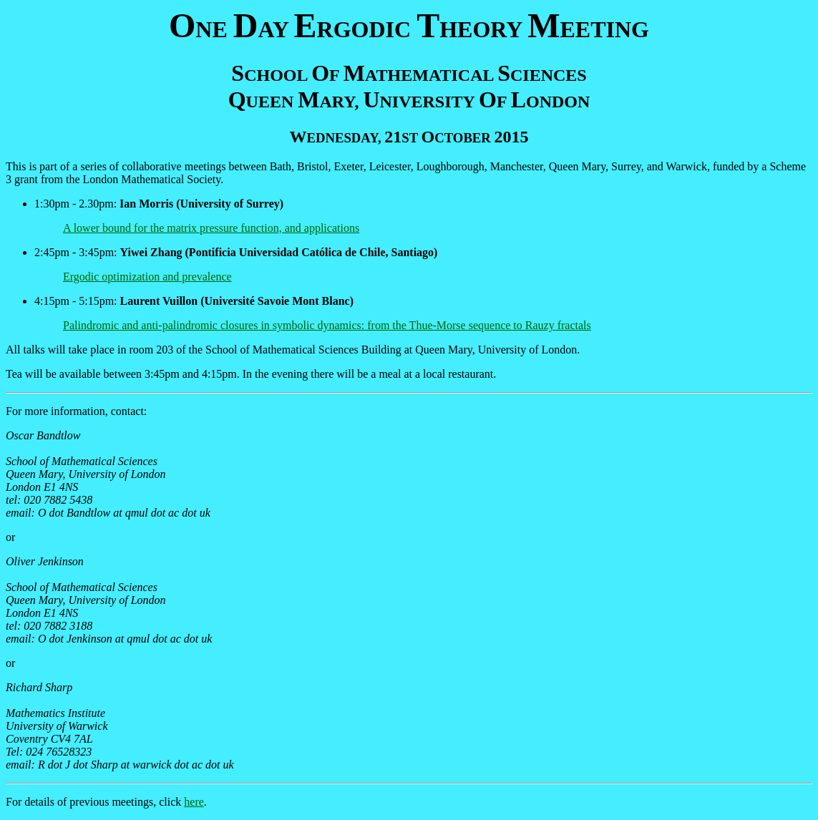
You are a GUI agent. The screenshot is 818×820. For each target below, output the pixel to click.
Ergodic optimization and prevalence (147, 276)
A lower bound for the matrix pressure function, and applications (211, 228)
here (194, 802)
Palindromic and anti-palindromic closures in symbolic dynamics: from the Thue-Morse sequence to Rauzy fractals (327, 325)
